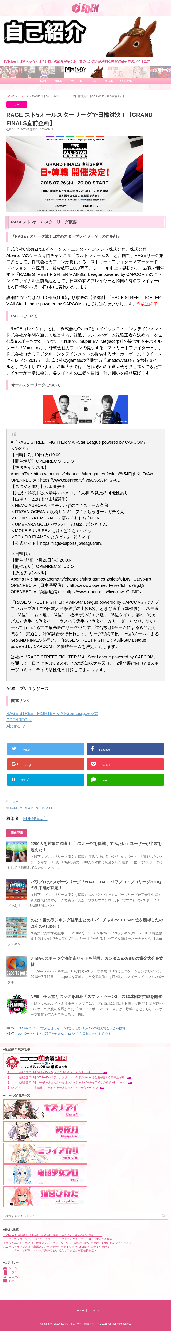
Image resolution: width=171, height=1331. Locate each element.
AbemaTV (15, 726)
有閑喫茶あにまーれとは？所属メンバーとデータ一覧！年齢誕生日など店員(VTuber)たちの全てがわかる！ (68, 1242)
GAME (94, 81)
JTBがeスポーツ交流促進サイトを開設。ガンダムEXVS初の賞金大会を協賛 (71, 1028)
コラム (13, 1272)
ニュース (15, 801)
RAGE (14, 807)
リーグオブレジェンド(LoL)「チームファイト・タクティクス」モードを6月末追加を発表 (57, 1239)
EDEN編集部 (35, 818)
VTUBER (76, 81)
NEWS (109, 81)
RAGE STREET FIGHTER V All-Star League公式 (52, 713)
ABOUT (59, 81)
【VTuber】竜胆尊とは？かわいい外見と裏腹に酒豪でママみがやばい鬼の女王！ (52, 1235)
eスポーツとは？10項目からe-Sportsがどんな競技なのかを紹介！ (64, 1033)
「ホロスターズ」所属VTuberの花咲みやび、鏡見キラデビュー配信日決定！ (50, 1250)
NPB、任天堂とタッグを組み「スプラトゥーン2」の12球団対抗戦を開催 (96, 996)
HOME (43, 81)
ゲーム (13, 1268)
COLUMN (126, 81)
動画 (11, 1281)
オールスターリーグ (31, 807)
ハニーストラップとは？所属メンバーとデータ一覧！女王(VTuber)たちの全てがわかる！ (57, 1246)
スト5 (49, 807)
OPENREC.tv (19, 719)
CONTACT (96, 1310)
